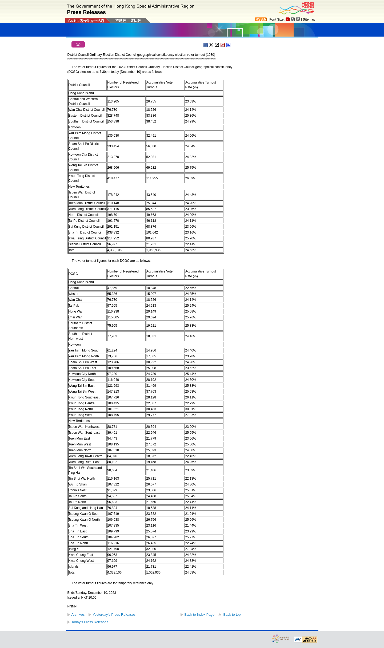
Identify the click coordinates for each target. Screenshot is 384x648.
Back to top (232, 615)
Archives (78, 615)
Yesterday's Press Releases (114, 615)
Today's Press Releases (89, 622)
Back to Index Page (200, 615)
